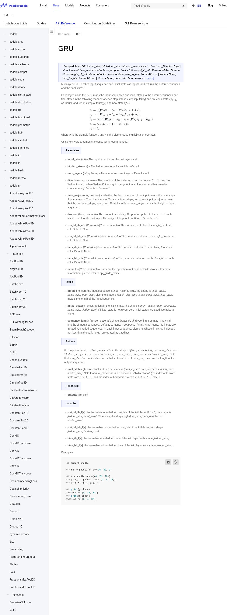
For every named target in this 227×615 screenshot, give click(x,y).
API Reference (65, 23)
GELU (13, 609)
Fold (12, 572)
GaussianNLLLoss (20, 602)
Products (85, 5)
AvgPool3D (16, 276)
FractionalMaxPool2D (22, 579)
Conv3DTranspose (20, 473)
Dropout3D (16, 526)
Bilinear (14, 337)
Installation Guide (15, 23)
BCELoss (15, 314)
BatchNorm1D (18, 291)
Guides (41, 23)
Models (69, 5)
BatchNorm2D (18, 299)
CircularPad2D (18, 375)
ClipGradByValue (19, 405)
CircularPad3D (18, 382)
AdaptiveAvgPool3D (21, 208)
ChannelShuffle (19, 359)
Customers (102, 5)
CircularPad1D (18, 367)
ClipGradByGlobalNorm (23, 390)
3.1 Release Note (136, 23)
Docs (56, 5)
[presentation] (143, 99)
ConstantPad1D (19, 412)
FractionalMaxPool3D (22, 587)
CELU (13, 352)
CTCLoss (15, 503)
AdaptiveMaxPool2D (22, 231)
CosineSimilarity (19, 488)
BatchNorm (16, 284)
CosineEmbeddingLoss (23, 481)
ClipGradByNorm (20, 397)
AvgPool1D (16, 261)
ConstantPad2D (19, 420)
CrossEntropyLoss (20, 496)
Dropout (14, 511)
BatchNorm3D (18, 306)
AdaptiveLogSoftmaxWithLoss (28, 215)
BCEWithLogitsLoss (21, 322)
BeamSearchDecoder (22, 329)
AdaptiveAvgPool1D (21, 193)
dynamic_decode (20, 534)
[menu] (74, 5)
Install (43, 5)
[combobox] (159, 6)
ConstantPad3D (19, 428)
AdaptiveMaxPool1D (22, 223)
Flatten (14, 564)
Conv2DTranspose (20, 458)
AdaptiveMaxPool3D (22, 238)
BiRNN (14, 344)
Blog (210, 5)
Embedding (16, 549)
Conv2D (14, 450)
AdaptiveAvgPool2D (21, 200)
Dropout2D (16, 518)
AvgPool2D (16, 268)
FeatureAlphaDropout (22, 556)
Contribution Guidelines (100, 23)
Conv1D (14, 435)
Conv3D (14, 465)
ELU (12, 541)
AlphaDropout (18, 246)
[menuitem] (210, 5)
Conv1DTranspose (20, 443)
